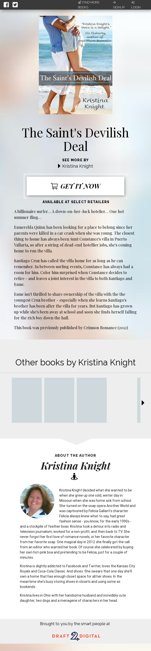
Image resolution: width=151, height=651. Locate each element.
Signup (119, 5)
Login (136, 5)
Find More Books (89, 4)
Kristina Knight (77, 166)
